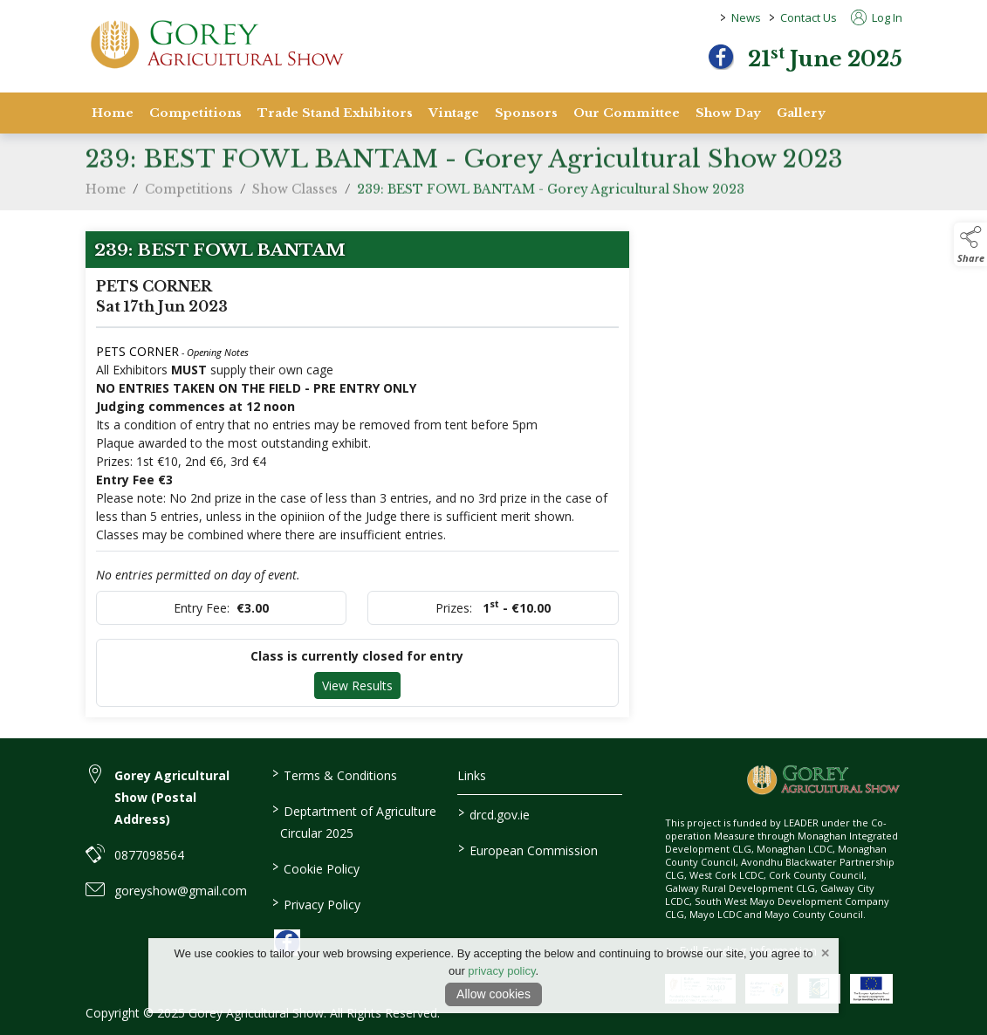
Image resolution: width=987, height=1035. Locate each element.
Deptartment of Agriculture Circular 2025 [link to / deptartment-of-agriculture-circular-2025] (354, 820)
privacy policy (501, 970)
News (746, 17)
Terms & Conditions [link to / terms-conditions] (334, 774)
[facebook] (721, 57)
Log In (876, 17)
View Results (357, 685)
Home (113, 113)
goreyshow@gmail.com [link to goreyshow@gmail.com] (180, 890)
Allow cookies (493, 994)
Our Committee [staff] (626, 113)
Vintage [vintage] (453, 113)
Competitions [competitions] (195, 113)
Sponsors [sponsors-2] (526, 113)
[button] (970, 244)
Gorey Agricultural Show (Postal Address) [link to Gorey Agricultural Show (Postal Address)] (172, 797)
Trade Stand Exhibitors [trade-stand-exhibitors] (335, 113)
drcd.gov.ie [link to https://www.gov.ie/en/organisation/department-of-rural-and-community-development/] (494, 813)
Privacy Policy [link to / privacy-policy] (316, 903)
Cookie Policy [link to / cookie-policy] (316, 867)
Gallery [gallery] (801, 113)
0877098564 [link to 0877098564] (149, 855)
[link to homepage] (216, 44)
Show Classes (295, 199)
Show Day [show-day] (728, 113)
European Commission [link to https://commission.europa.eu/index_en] (528, 849)
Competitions (189, 199)
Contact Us (808, 17)
